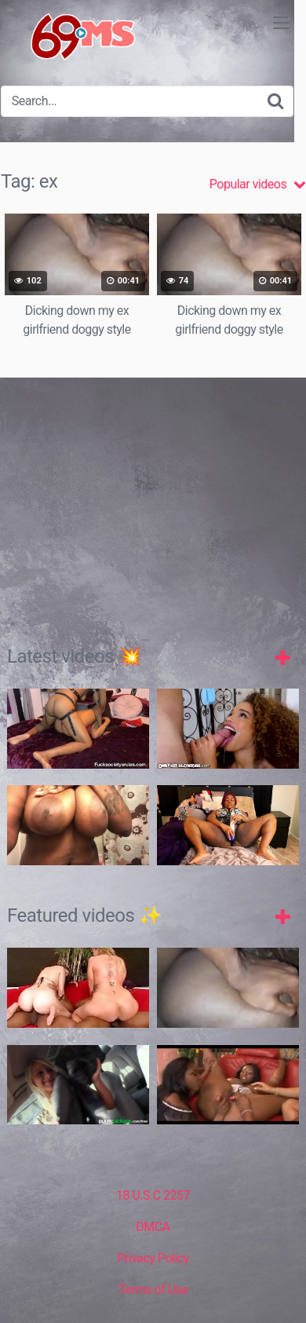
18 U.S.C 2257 (153, 1195)
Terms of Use (153, 1289)
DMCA (152, 1226)
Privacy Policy (153, 1258)
